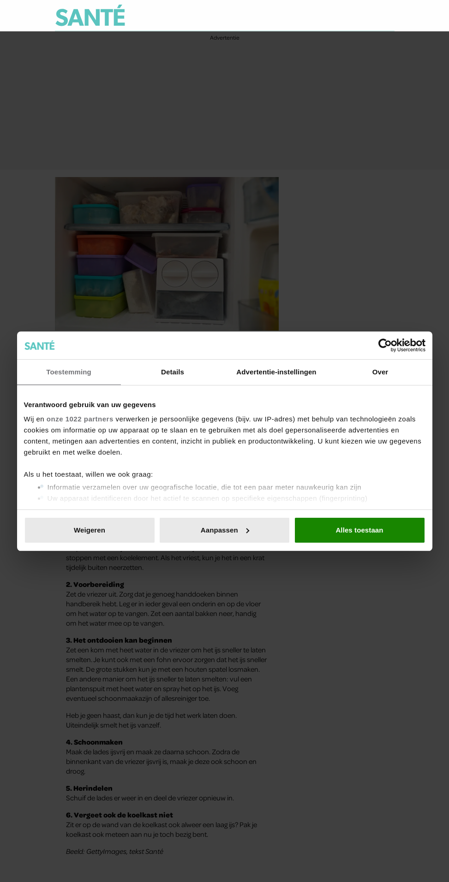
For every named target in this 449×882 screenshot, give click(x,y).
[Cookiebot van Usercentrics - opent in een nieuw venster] (385, 345)
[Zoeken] (387, 15)
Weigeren (89, 530)
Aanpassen (225, 530)
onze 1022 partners (80, 419)
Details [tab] (172, 372)
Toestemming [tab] (68, 372)
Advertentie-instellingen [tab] (276, 372)
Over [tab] (380, 372)
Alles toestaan (359, 530)
